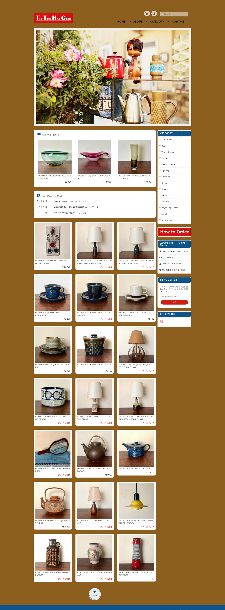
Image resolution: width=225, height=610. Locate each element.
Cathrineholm (168, 214)
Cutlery (165, 140)
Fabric (165, 189)
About (137, 16)
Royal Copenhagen (171, 202)
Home (121, 16)
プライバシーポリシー (172, 260)
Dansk (165, 208)
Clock (165, 177)
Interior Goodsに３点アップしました (70, 195)
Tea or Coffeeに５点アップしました (70, 206)
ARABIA (166, 195)
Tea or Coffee (168, 146)
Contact (178, 16)
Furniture (166, 171)
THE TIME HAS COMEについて (175, 246)
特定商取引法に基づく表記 (174, 266)
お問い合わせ (169, 254)
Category (157, 16)
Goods (165, 183)
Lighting (166, 164)
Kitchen (166, 152)
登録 (175, 298)
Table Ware (167, 133)
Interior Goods (169, 158)
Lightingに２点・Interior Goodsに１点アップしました (78, 201)
